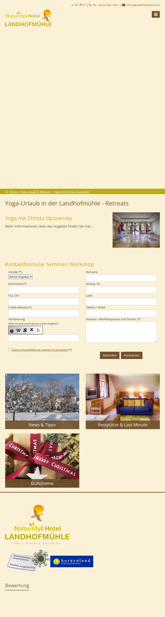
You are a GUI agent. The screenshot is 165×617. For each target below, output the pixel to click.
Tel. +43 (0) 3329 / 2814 (106, 5)
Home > (14, 192)
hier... (89, 226)
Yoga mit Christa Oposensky (72, 192)
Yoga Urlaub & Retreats (35, 192)
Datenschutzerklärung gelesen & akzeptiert (40, 350)
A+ (76, 5)
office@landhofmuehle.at (143, 5)
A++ (82, 4)
